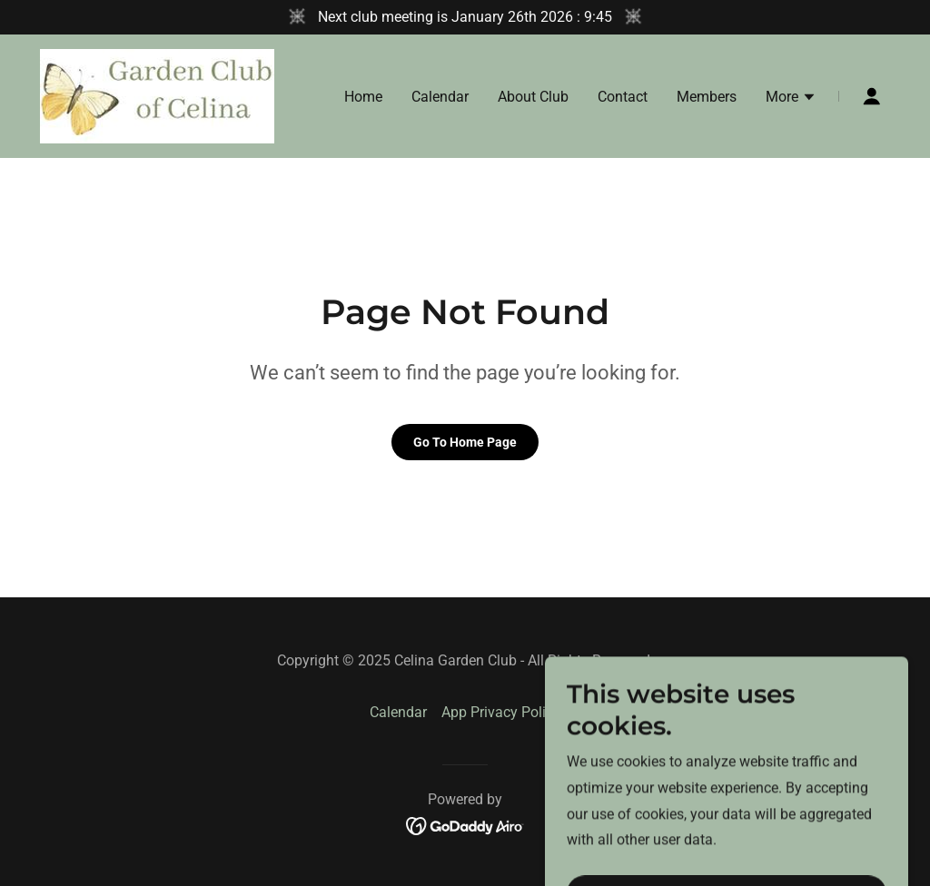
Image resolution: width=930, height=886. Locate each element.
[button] (791, 99)
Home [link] (363, 96)
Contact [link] (623, 96)
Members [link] (707, 96)
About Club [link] (533, 96)
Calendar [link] (440, 96)
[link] (157, 94)
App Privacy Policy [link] (500, 712)
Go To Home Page (465, 442)
